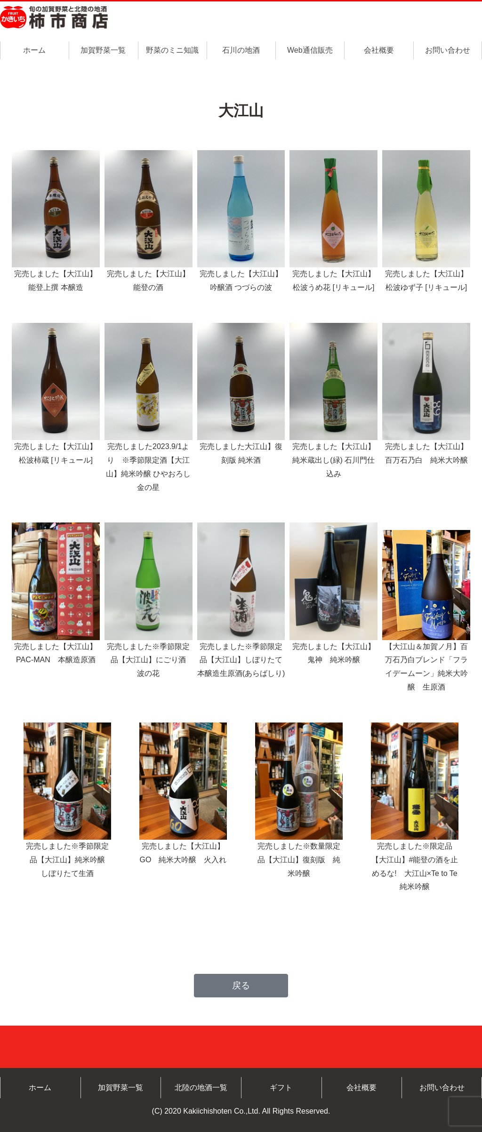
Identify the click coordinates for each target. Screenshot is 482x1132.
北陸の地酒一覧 (201, 1088)
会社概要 (379, 50)
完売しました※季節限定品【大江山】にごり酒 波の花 (150, 660)
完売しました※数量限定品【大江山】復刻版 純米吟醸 (298, 859)
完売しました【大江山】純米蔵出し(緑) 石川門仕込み (333, 460)
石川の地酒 (241, 50)
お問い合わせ (447, 50)
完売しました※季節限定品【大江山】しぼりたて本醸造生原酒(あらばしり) (241, 660)
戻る (241, 985)
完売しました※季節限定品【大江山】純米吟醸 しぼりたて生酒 (69, 859)
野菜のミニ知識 (172, 50)
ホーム (34, 50)
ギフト (281, 1088)
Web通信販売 (310, 50)
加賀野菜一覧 (103, 50)
